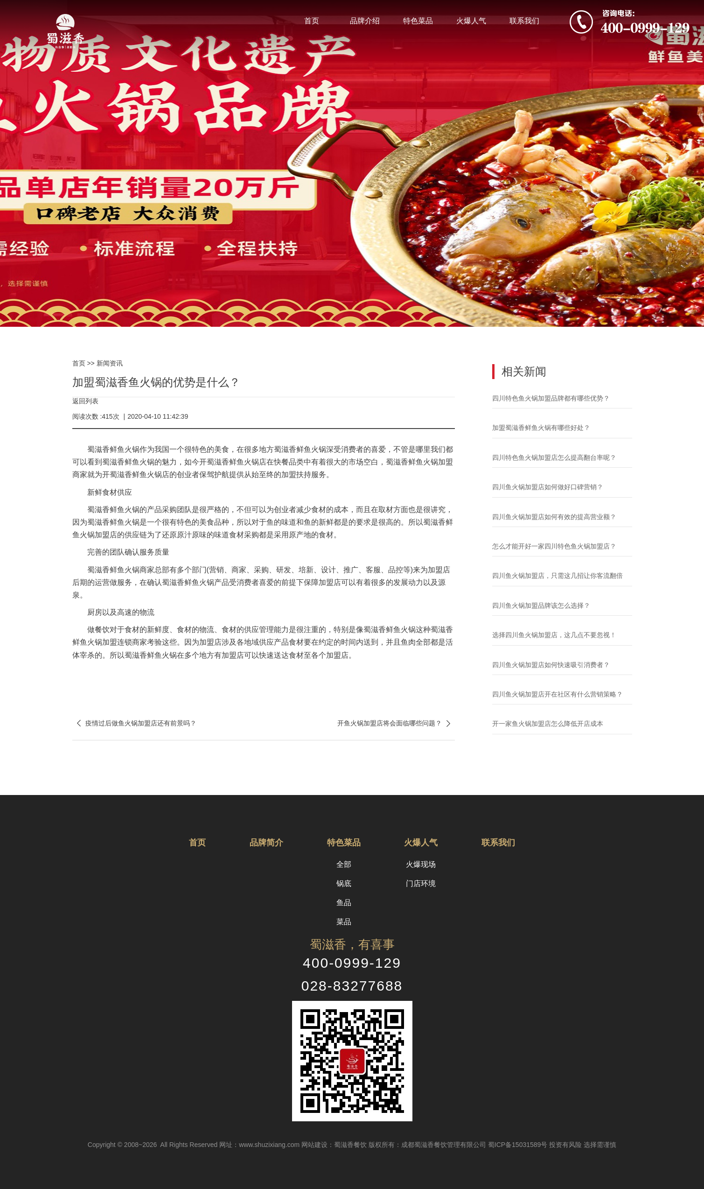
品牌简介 (266, 842)
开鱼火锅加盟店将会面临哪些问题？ (396, 723)
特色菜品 (418, 21)
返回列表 (85, 401)
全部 (343, 864)
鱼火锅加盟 (434, 462)
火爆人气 (471, 21)
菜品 (343, 922)
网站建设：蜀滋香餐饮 (334, 1144)
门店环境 (421, 883)
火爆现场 (421, 864)
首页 (311, 21)
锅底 (343, 883)
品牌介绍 (365, 21)
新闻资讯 (110, 363)
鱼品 (343, 903)
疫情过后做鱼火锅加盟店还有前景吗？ (134, 723)
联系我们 (524, 21)
